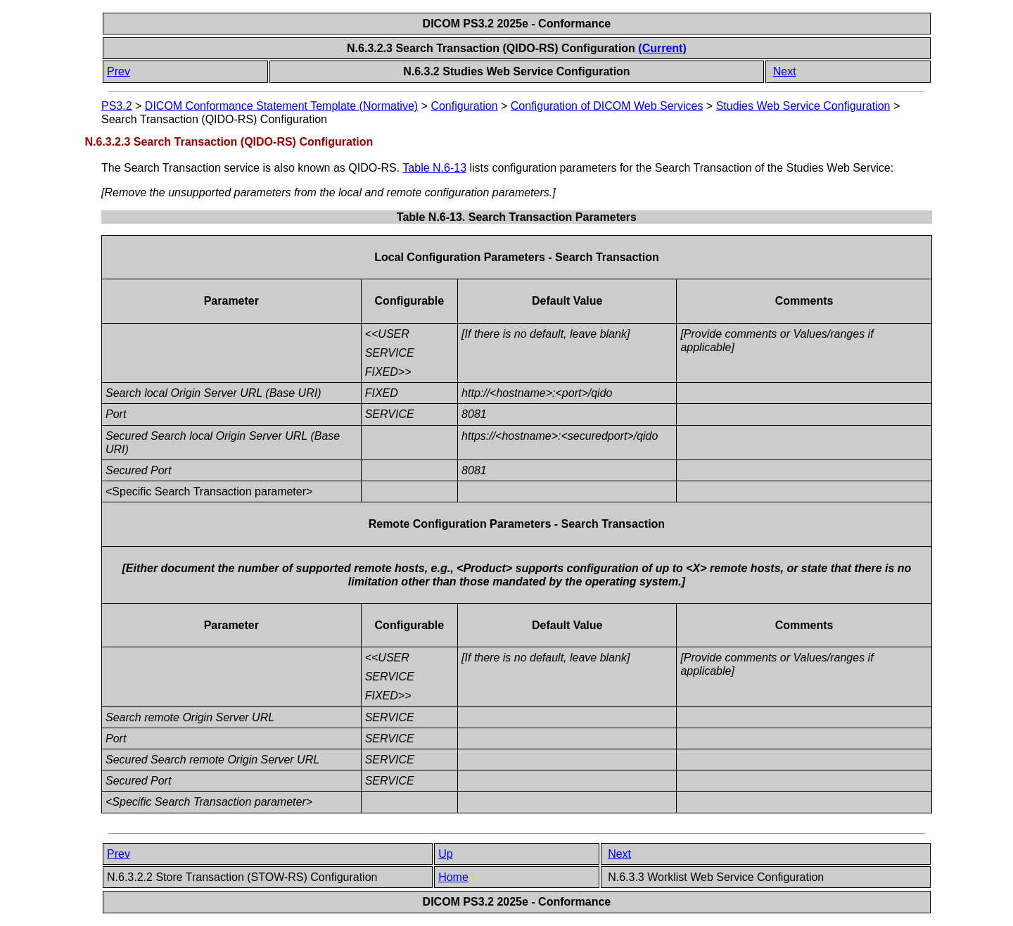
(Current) (662, 48)
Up (445, 854)
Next (784, 71)
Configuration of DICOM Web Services (607, 106)
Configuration (464, 106)
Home (453, 877)
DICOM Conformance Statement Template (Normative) (281, 106)
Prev (118, 71)
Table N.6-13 (434, 168)
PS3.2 (116, 106)
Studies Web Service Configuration (803, 106)
